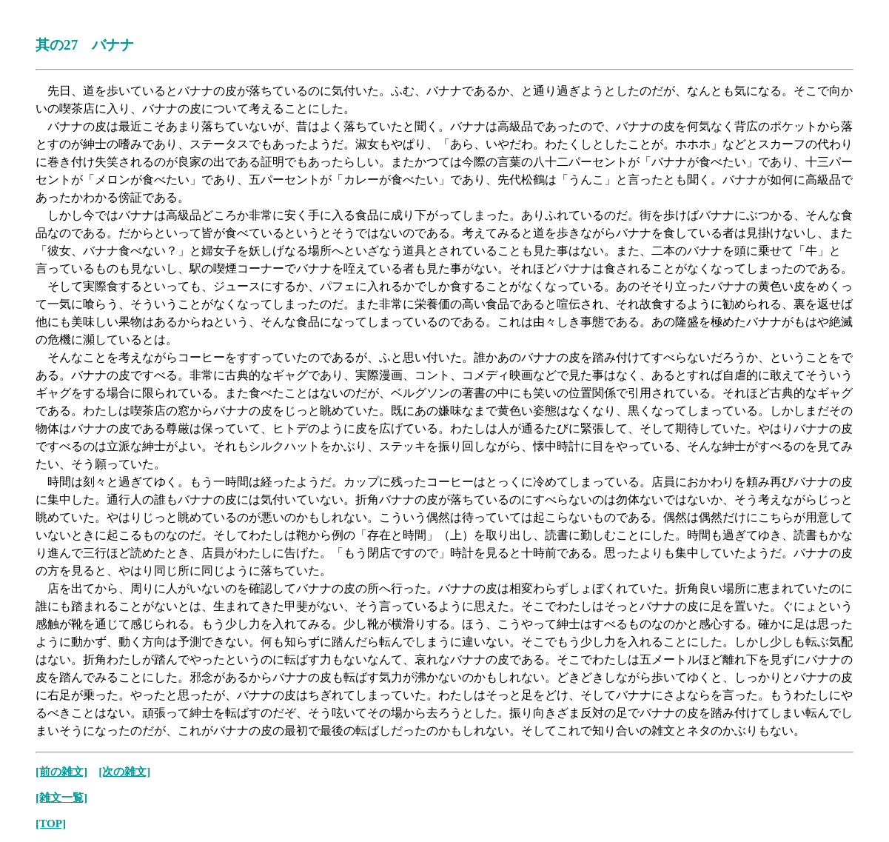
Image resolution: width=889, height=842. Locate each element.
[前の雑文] (61, 771)
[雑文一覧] (61, 797)
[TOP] (51, 823)
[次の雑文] (124, 771)
